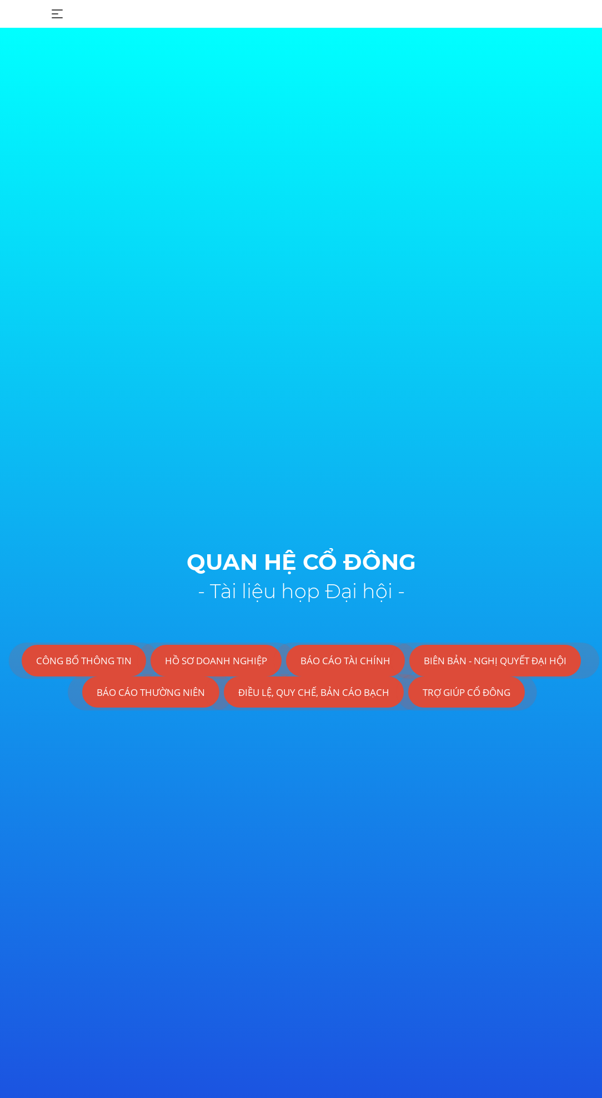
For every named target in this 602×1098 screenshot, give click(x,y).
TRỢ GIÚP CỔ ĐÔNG (466, 692)
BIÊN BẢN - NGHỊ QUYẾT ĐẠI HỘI (495, 660)
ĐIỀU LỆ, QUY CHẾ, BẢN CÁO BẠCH (313, 692)
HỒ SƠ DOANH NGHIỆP (216, 660)
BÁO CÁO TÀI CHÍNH (345, 660)
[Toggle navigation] (57, 14)
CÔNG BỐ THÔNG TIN (84, 660)
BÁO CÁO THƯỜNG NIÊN (151, 692)
